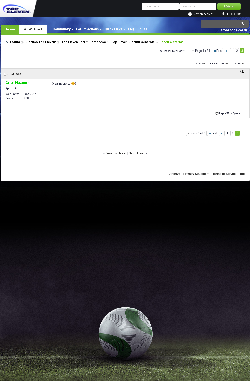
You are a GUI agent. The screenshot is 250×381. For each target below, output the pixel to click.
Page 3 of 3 (202, 51)
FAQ (131, 29)
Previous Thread (116, 153)
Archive (174, 173)
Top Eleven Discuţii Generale (133, 42)
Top (242, 173)
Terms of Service (224, 173)
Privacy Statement (196, 173)
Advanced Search (233, 30)
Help (222, 14)
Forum (10, 29)
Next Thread (137, 153)
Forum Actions (87, 29)
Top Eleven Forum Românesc (83, 42)
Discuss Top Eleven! (40, 42)
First (217, 51)
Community (62, 29)
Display (237, 63)
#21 (242, 71)
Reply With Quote (228, 113)
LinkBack (197, 63)
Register (235, 14)
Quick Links (113, 29)
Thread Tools (218, 63)
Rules (143, 29)
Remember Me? (203, 14)
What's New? (33, 29)
